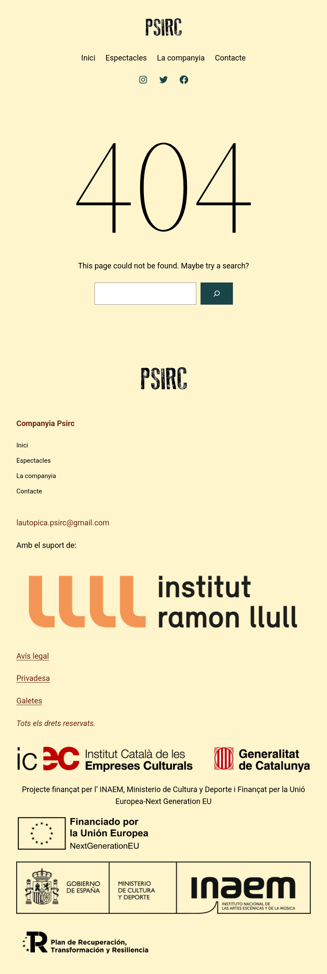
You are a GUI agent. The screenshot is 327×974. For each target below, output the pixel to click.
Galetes (29, 700)
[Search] (217, 293)
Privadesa (33, 678)
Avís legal (32, 655)
